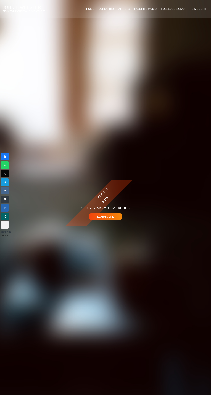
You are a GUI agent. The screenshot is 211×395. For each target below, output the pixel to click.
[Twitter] (5, 173)
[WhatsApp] (5, 165)
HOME (90, 8)
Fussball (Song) (173, 8)
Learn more (105, 216)
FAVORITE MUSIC (145, 8)
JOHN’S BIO (106, 8)
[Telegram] (5, 182)
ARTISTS (124, 8)
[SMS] (5, 199)
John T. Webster (22, 7)
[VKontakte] (5, 190)
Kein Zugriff (199, 8)
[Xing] (5, 216)
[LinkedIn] (5, 208)
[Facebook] (5, 156)
